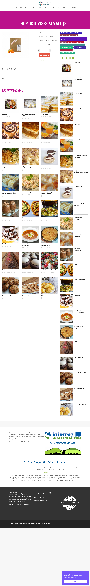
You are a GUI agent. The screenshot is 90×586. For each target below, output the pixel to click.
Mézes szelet (44, 114)
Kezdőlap (15, 7)
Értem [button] (75, 581)
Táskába (44, 55)
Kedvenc (44, 60)
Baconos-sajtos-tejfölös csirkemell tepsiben (72, 44)
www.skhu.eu (45, 472)
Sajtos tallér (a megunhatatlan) (69, 35)
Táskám (74, 7)
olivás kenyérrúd (26, 296)
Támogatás (56, 7)
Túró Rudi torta (45, 166)
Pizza (23, 218)
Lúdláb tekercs (6, 270)
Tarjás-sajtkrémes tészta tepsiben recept (71, 32)
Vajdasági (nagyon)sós (47, 296)
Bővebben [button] (73, 577)
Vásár (21, 7)
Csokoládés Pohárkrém (9, 218)
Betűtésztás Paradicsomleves (75, 42)
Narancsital (44, 140)
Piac (26, 7)
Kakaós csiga (6, 140)
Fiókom (64, 7)
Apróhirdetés (39, 7)
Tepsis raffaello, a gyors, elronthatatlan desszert (71, 38)
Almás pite (25, 140)
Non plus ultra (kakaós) (28, 270)
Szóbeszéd (48, 7)
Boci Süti (4, 244)
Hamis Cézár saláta (46, 218)
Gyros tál (4, 114)
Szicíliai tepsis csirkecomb (48, 270)
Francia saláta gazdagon (29, 192)
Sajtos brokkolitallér (8, 296)
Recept (32, 7)
